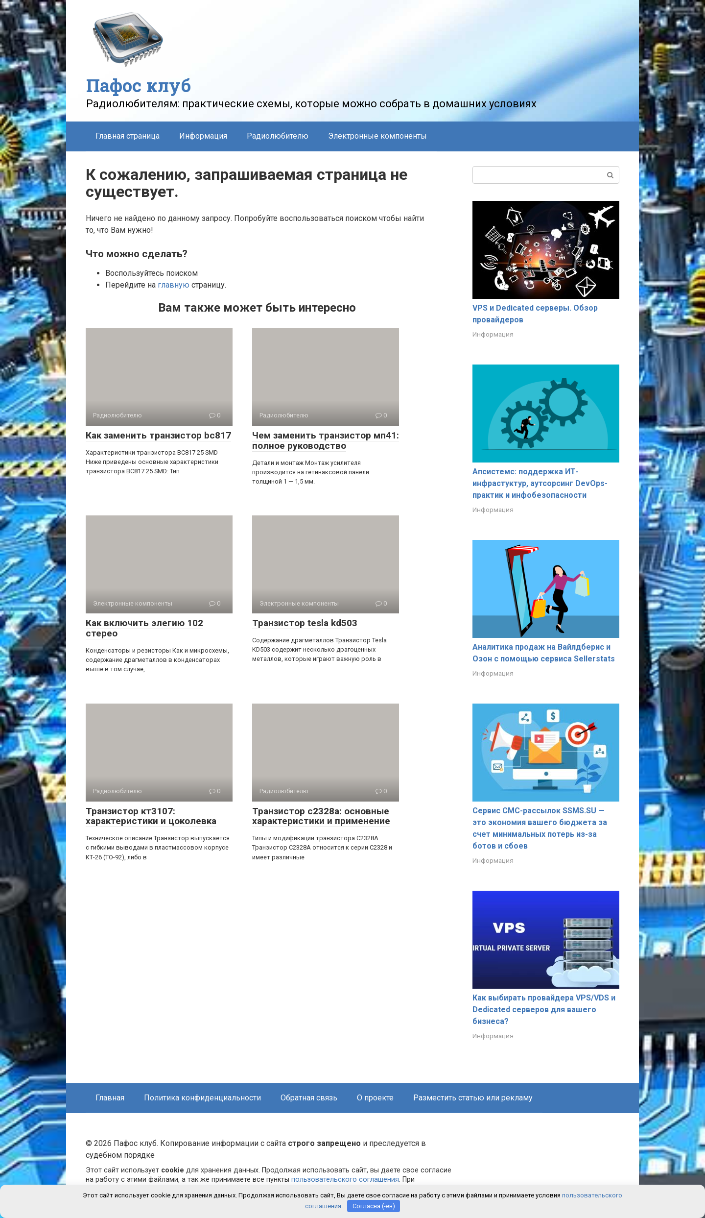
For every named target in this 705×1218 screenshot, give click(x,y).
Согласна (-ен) (373, 1206)
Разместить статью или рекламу (473, 1097)
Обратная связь (309, 1097)
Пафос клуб (138, 85)
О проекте (375, 1097)
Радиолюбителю (277, 136)
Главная (109, 1097)
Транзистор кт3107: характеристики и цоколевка (151, 816)
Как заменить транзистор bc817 (158, 435)
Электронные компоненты (377, 136)
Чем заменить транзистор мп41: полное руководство (325, 440)
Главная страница (127, 136)
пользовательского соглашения (345, 1179)
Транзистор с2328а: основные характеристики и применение (321, 816)
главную (173, 285)
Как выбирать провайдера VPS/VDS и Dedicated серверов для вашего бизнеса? (543, 1009)
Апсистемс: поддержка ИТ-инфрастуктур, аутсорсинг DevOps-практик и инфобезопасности (540, 483)
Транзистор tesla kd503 (304, 623)
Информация (203, 136)
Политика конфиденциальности (202, 1097)
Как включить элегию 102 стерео (144, 628)
